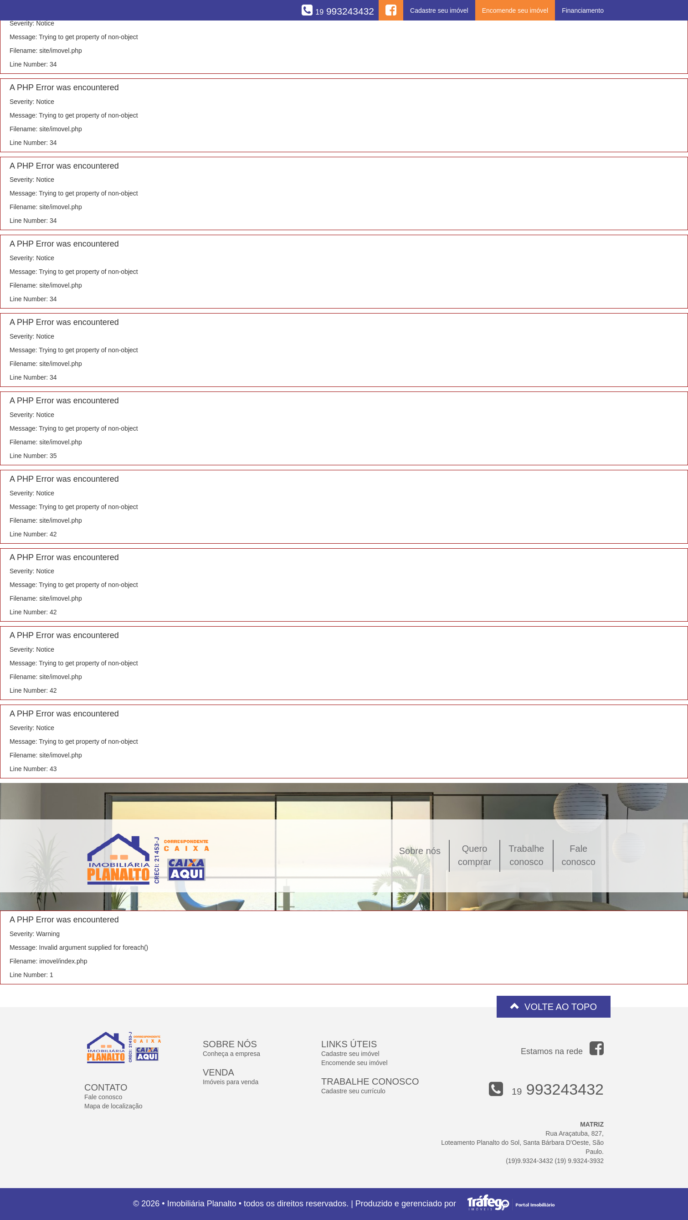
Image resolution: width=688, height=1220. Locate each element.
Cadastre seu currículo (353, 1091)
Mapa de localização (113, 1106)
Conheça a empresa (231, 1053)
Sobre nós (420, 851)
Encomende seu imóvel (515, 10)
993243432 (344, 11)
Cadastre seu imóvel (439, 10)
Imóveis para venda (230, 1082)
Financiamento (583, 10)
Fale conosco (103, 1097)
